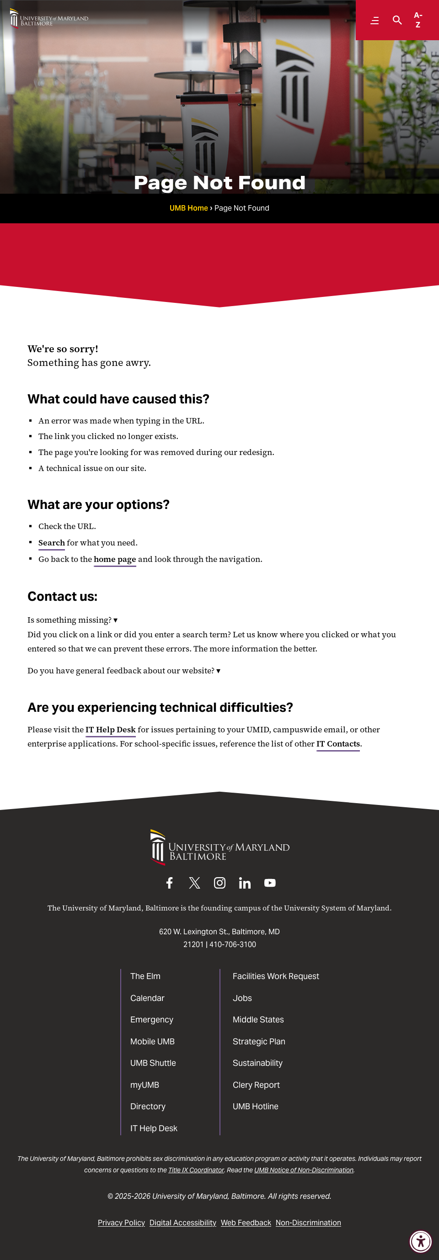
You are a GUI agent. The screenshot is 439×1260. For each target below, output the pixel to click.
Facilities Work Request (276, 976)
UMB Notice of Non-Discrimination (303, 1170)
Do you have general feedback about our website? (123, 670)
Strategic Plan (259, 1041)
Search (51, 542)
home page (115, 559)
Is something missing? (72, 619)
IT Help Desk (111, 729)
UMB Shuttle (153, 1063)
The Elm (145, 976)
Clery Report (256, 1085)
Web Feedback (246, 1223)
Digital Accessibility (183, 1223)
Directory (148, 1106)
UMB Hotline (255, 1106)
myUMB (144, 1085)
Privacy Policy (121, 1223)
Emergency (151, 1019)
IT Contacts (338, 743)
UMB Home (189, 208)
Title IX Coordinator (196, 1170)
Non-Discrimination (308, 1223)
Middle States (258, 1019)
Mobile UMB (152, 1041)
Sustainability (258, 1063)
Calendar (147, 998)
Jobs (242, 998)
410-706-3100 (232, 944)
